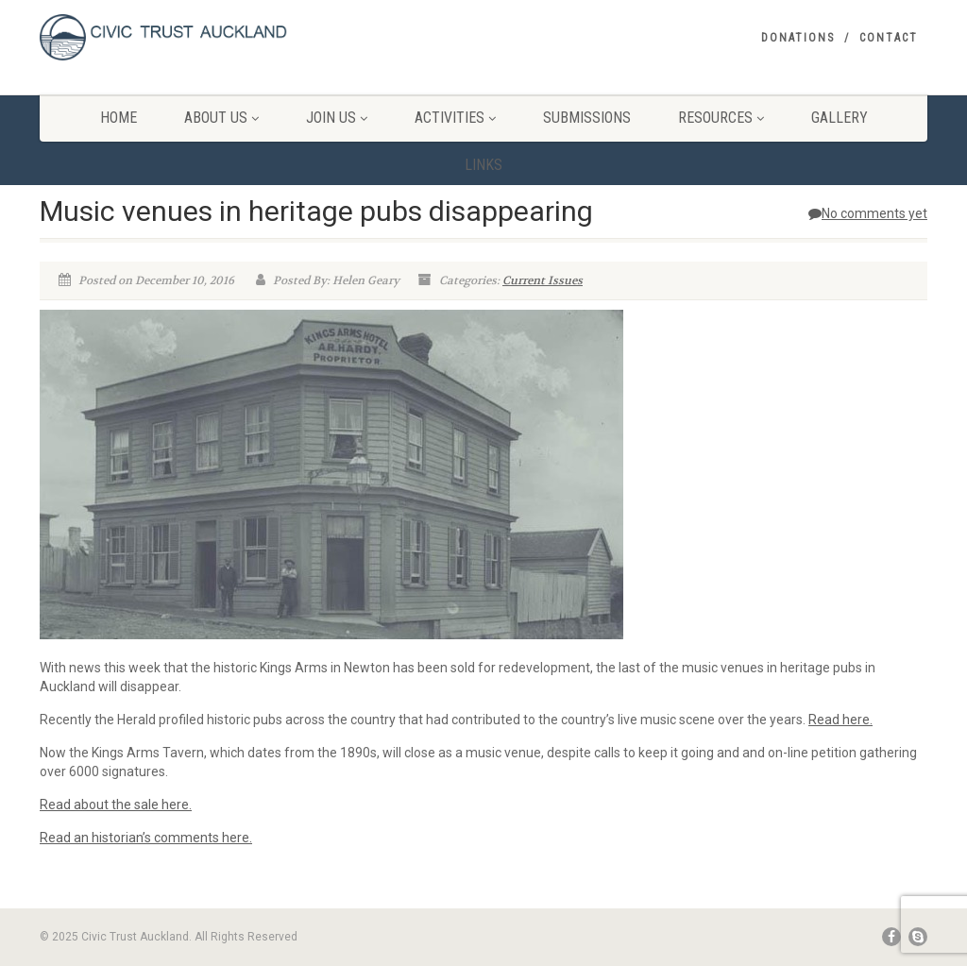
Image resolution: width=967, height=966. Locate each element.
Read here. (840, 719)
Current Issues (542, 280)
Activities (455, 118)
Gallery (839, 118)
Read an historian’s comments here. (146, 837)
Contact (888, 37)
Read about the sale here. (116, 804)
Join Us (336, 118)
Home (118, 118)
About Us (221, 118)
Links (483, 165)
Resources (721, 118)
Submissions (587, 118)
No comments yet (867, 213)
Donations (798, 37)
